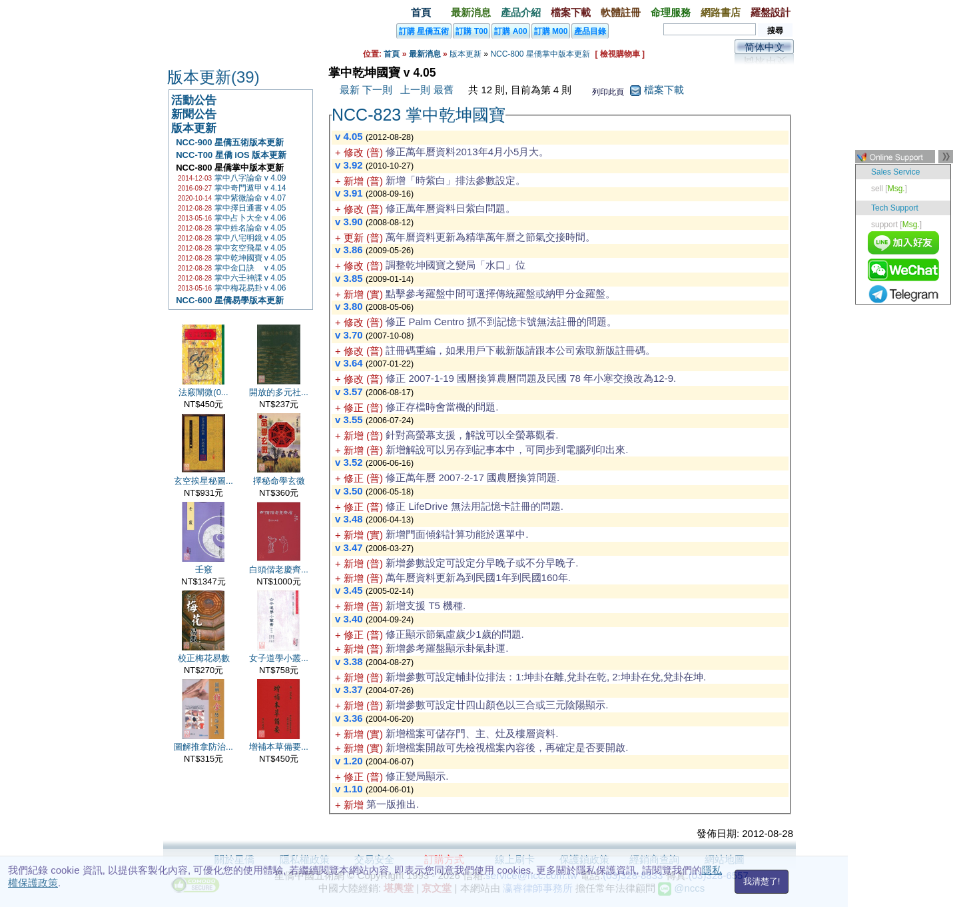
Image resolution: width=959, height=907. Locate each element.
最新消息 (471, 12)
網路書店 (721, 12)
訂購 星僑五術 (424, 31)
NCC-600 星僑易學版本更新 (227, 300)
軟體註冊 (621, 12)
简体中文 (765, 47)
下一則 (377, 89)
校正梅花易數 (204, 658)
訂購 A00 (510, 31)
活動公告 (193, 100)
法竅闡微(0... (203, 392)
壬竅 (203, 569)
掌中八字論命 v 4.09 (250, 178)
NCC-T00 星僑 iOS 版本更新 (228, 155)
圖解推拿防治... (203, 747)
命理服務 (671, 12)
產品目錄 (590, 31)
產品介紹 (521, 12)
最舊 (444, 89)
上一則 (415, 89)
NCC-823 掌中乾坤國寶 (418, 114)
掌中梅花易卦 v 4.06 (250, 288)
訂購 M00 (551, 31)
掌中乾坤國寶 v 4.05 (250, 258)
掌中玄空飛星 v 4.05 (250, 248)
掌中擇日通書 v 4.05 (250, 208)
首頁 (421, 12)
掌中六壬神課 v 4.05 (250, 278)
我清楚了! (762, 881)
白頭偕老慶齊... (278, 569)
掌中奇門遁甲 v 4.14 (250, 188)
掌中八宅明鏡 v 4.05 (250, 238)
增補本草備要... (278, 747)
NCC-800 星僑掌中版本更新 (539, 54)
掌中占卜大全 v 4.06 (250, 218)
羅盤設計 (771, 12)
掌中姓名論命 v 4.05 (250, 228)
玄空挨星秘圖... (203, 481)
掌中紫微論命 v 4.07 (250, 198)
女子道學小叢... (278, 658)
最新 (350, 89)
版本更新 (465, 54)
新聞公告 (193, 114)
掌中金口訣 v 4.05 (250, 268)
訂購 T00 (471, 31)
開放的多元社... (278, 392)
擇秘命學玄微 (279, 481)
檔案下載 (571, 12)
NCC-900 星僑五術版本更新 (227, 142)
